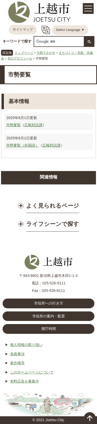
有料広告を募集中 (24, 381)
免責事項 (17, 354)
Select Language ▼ (70, 30)
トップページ (24, 52)
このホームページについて (32, 372)
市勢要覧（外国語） (22, 145)
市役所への (48, 303)
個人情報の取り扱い (26, 345)
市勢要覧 (13, 125)
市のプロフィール (20, 58)
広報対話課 (33, 125)
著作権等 (17, 363)
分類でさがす (46, 52)
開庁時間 (48, 329)
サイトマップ (23, 29)
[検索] (58, 41)
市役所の (48, 316)
